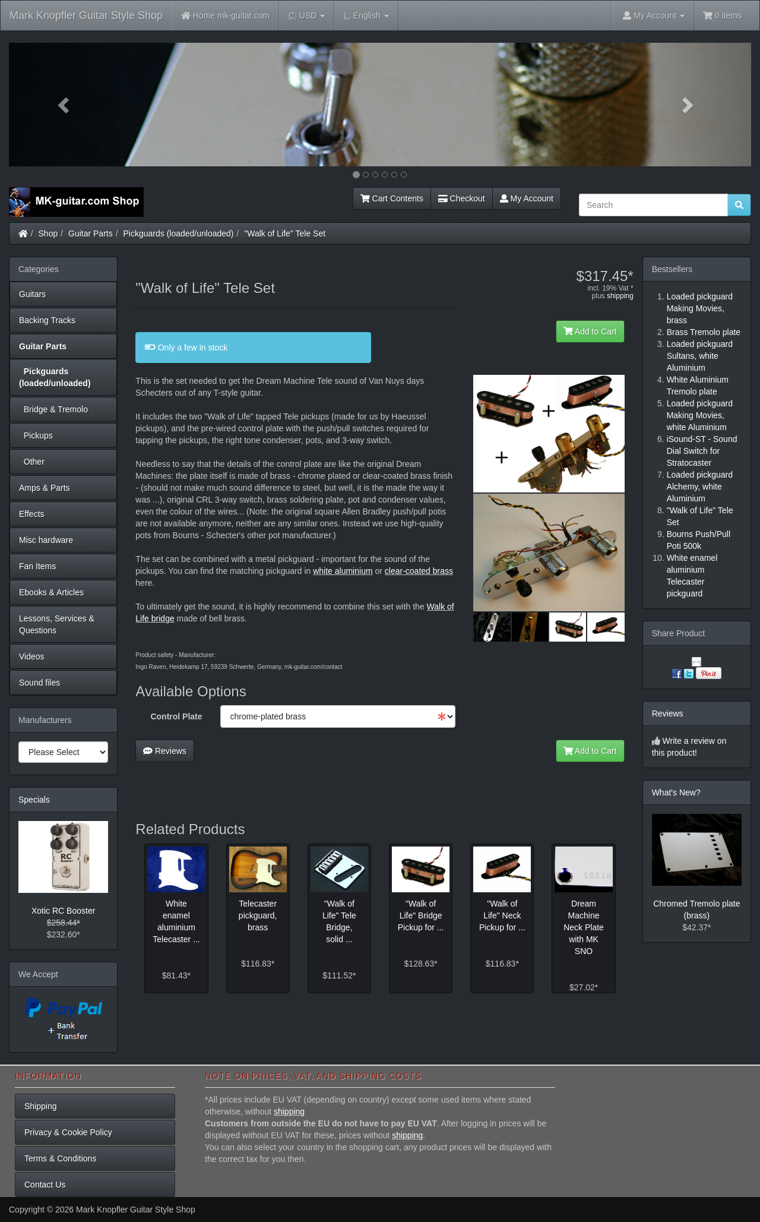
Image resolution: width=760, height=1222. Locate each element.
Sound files (39, 682)
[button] (65, 104)
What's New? (676, 792)
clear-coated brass (419, 571)
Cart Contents (391, 198)
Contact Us (44, 1184)
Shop (48, 233)
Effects (32, 514)
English (366, 16)
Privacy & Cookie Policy (68, 1132)
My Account (526, 198)
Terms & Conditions (60, 1158)
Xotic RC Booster (63, 910)
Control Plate (176, 716)
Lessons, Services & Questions (56, 624)
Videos (32, 656)
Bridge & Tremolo (53, 409)
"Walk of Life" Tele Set (284, 233)
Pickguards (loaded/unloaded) (179, 233)
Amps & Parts (44, 487)
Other (32, 461)
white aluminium (342, 571)
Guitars (32, 294)
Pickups (36, 435)
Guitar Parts (90, 233)
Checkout (461, 198)
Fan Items (37, 566)
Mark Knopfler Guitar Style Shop (86, 15)
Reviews (164, 751)
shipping (620, 296)
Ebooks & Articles (51, 592)
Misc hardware (46, 540)
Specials (34, 799)
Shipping (40, 1106)
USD (307, 16)
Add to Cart (590, 331)
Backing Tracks (47, 320)
